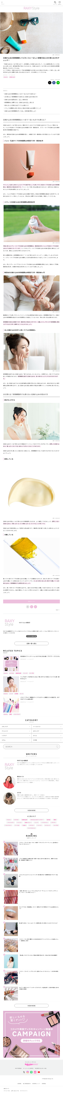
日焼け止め (12, 77)
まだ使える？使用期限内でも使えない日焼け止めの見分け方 (20, 97)
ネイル (35, 735)
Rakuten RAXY (9, 3)
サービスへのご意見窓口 (28, 1068)
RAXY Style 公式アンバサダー (37, 819)
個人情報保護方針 (27, 1083)
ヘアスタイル (44, 822)
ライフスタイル (31, 828)
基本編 (48, 819)
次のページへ (31, 601)
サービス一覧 (7, 1090)
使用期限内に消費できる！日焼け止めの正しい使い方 (19, 102)
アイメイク (5, 731)
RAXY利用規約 (18, 1068)
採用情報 (44, 1083)
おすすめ (12, 673)
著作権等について (36, 1083)
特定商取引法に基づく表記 (40, 1068)
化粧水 (24, 825)
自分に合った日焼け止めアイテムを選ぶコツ (16, 105)
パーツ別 (17, 825)
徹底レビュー (28, 822)
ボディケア (36, 731)
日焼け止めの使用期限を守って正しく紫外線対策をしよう (20, 111)
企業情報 (19, 1083)
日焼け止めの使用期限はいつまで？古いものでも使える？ (20, 94)
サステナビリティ (24, 1090)
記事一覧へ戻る (31, 643)
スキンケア (5, 726)
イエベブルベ (17, 714)
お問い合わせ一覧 (15, 1090)
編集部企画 (18, 673)
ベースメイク (12, 75)
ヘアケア (4, 735)
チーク (21, 693)
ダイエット (47, 825)
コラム (3, 740)
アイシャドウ (10, 822)
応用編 (16, 693)
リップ (11, 693)
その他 (35, 740)
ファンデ (25, 673)
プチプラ (53, 822)
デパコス (31, 825)
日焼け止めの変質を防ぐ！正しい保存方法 (16, 99)
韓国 (11, 714)
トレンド (19, 822)
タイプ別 (31, 673)
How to (5, 77)
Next (57, 610)
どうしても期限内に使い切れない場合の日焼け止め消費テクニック (22, 108)
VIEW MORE (31, 810)
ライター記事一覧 (31, 636)
